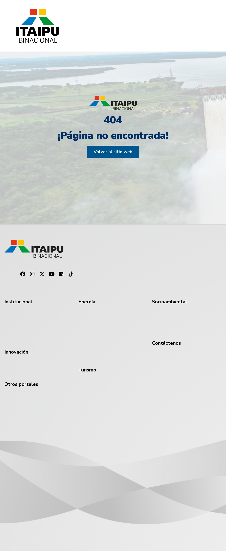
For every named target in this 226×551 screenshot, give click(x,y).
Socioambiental (169, 301)
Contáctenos (166, 343)
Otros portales (21, 384)
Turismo (87, 370)
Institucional (18, 301)
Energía (86, 301)
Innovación (16, 352)
